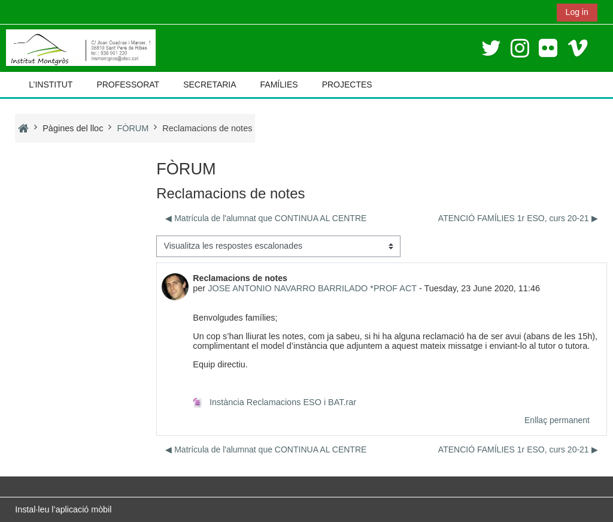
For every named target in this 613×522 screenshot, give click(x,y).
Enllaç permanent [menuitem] (557, 420)
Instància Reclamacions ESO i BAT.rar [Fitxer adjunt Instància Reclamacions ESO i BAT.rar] (274, 402)
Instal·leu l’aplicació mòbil (63, 509)
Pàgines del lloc (73, 128)
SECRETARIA (209, 84)
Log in (577, 12)
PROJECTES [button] (347, 84)
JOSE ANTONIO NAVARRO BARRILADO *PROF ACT (312, 288)
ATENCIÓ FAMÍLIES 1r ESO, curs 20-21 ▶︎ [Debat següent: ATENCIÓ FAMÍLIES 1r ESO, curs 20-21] (518, 218)
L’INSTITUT (50, 84)
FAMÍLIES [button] (279, 84)
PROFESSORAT (127, 84)
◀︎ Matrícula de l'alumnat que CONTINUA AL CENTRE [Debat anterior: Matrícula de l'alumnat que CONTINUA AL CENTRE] (265, 218)
